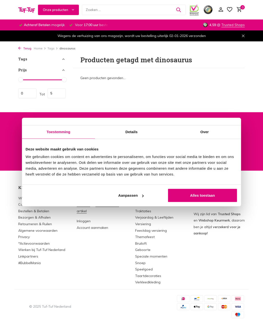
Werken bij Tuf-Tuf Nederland (41, 250)
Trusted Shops (233, 25)
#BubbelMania (29, 263)
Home (40, 48)
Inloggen (84, 221)
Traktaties (143, 211)
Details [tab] (131, 132)
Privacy (24, 237)
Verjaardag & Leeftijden (154, 217)
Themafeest (145, 237)
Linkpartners (28, 256)
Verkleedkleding (147, 282)
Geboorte (142, 250)
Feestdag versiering (151, 230)
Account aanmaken (92, 227)
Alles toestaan (202, 195)
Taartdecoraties (148, 276)
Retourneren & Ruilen (35, 224)
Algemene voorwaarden (37, 230)
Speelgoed (144, 269)
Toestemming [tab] (58, 132)
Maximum (56, 93)
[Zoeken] (134, 10)
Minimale (27, 93)
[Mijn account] (220, 10)
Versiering (143, 224)
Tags (52, 48)
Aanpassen (131, 195)
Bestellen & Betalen (33, 211)
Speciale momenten (151, 256)
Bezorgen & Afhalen (34, 217)
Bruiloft (141, 243)
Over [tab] (204, 132)
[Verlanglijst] (229, 10)
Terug (24, 48)
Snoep (140, 263)
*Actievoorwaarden (34, 243)
